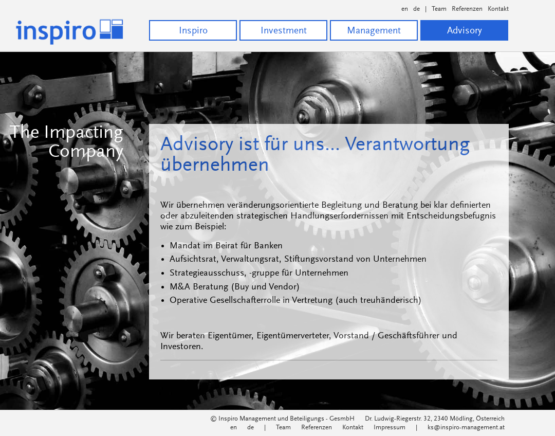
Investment (284, 31)
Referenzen (467, 9)
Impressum (389, 427)
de (416, 9)
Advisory (464, 31)
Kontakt (498, 9)
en (404, 9)
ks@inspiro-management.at (466, 427)
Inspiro (193, 31)
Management (374, 31)
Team (439, 9)
